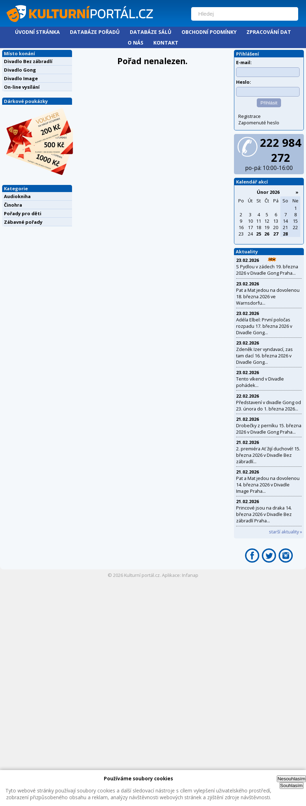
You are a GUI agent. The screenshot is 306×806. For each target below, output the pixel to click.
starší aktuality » (285, 531)
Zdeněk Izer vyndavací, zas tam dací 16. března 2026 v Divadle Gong (264, 355)
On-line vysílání (22, 87)
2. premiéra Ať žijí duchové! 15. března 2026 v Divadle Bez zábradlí (268, 455)
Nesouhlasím (291, 778)
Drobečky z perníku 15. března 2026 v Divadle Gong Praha (268, 428)
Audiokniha (17, 196)
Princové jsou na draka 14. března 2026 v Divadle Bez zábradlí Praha (264, 514)
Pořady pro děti (22, 213)
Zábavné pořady (23, 222)
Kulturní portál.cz (142, 575)
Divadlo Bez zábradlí (28, 61)
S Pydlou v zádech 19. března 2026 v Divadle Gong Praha (267, 269)
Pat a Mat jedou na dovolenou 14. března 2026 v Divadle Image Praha (268, 484)
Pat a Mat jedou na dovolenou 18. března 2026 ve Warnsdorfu (268, 296)
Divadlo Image (21, 78)
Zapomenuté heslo (258, 122)
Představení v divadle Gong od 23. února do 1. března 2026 (268, 405)
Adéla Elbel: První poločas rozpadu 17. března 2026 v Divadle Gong (264, 326)
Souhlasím (291, 785)
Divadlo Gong (20, 70)
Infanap (190, 575)
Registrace (249, 116)
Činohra (13, 205)
